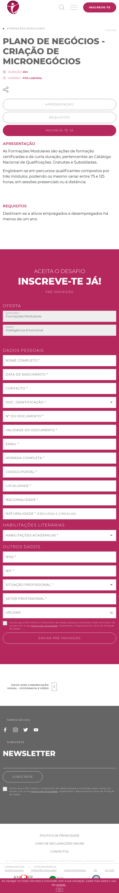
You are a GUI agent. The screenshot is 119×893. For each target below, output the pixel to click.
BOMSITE (109, 861)
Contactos (59, 851)
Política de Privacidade (59, 835)
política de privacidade (44, 625)
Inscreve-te (99, 7)
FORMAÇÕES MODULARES (43, 870)
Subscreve (22, 776)
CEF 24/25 (109, 870)
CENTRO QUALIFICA (14, 870)
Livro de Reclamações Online (59, 843)
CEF (95, 870)
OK (59, 889)
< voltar (110, 30)
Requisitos (59, 117)
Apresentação (59, 104)
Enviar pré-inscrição (59, 638)
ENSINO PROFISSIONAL (75, 870)
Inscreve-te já (59, 130)
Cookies (60, 885)
